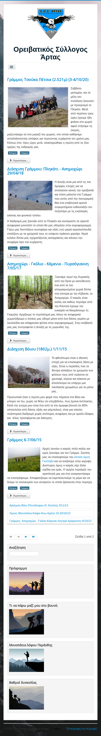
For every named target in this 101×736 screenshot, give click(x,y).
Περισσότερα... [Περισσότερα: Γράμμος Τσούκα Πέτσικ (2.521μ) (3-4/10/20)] (18, 160)
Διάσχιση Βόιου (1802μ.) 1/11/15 (37, 349)
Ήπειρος (13, 153)
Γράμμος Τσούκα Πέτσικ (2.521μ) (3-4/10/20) (47, 79)
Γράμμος (25, 153)
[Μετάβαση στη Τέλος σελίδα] (33, 537)
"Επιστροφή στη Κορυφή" (82, 728)
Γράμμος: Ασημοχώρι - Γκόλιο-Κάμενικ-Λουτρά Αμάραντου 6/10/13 (50, 520)
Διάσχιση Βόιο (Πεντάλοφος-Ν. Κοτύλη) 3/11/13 (38, 505)
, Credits (55, 728)
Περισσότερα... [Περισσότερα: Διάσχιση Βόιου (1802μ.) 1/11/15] (18, 431)
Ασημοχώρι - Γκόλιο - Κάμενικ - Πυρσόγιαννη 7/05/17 (48, 266)
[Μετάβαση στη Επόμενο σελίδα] (26, 537)
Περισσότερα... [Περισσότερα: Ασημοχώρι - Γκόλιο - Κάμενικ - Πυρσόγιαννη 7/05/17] (18, 340)
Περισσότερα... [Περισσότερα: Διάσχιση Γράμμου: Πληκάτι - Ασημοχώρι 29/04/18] (18, 255)
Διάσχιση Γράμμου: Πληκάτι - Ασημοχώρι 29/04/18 (44, 171)
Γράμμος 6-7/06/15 (24, 439)
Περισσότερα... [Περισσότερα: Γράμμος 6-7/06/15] (18, 495)
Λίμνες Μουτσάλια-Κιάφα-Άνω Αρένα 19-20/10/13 (39, 513)
